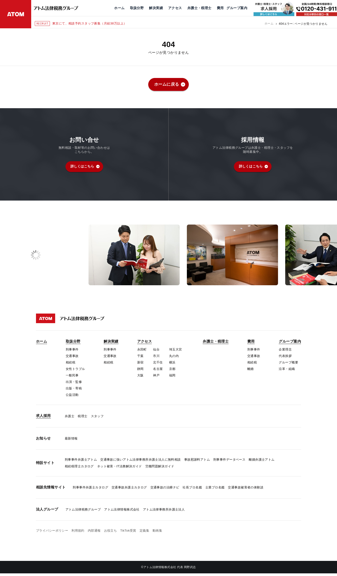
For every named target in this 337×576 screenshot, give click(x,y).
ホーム (269, 23)
